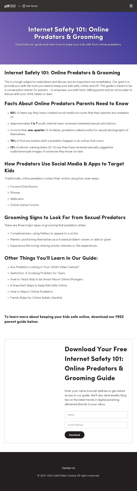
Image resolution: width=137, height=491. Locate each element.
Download (74, 434)
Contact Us (68, 468)
